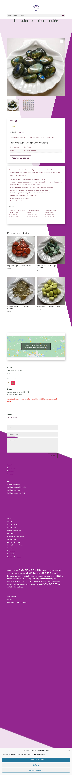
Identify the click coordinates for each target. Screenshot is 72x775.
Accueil (9, 465)
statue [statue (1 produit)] (15, 584)
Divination (10, 533)
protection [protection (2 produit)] (19, 581)
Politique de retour (14, 490)
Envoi (52, 456)
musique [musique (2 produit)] (16, 579)
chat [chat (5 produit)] (59, 570)
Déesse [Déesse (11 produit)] (46, 572)
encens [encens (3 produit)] (55, 573)
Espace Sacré (11, 468)
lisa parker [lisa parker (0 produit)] (44, 576)
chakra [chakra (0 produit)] (43, 570)
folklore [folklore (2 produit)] (10, 576)
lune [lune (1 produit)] (52, 576)
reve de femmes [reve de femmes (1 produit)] (40, 581)
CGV (8, 481)
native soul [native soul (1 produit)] (25, 579)
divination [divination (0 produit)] (23, 573)
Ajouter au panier (20, 158)
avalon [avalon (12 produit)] (23, 569)
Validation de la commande (17, 602)
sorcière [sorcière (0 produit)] (57, 581)
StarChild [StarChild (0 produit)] (9, 584)
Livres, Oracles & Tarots (15, 545)
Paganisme (11, 551)
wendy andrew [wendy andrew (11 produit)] (49, 584)
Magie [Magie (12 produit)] (58, 575)
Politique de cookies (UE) (16, 493)
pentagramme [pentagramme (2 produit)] (45, 579)
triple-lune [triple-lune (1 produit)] (34, 584)
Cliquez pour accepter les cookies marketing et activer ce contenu (36, 347)
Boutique (10, 471)
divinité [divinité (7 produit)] (31, 572)
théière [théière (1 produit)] (21, 584)
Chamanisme (12, 527)
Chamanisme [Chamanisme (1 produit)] (50, 570)
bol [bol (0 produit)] (29, 570)
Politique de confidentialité (16, 487)
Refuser (36, 765)
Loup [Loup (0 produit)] (48, 576)
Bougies (10, 521)
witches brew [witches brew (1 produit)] (18, 587)
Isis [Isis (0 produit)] (40, 576)
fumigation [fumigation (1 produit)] (19, 576)
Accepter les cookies (36, 760)
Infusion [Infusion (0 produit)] (36, 576)
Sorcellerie (11, 554)
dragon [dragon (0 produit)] (38, 573)
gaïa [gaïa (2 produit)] (26, 576)
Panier (9, 599)
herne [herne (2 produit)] (31, 576)
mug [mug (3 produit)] (9, 578)
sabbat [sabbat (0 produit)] (53, 581)
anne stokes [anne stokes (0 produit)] (15, 570)
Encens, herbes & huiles (15, 536)
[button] (69, 750)
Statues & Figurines (14, 557)
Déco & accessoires (14, 530)
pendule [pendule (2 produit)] (34, 579)
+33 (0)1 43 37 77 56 (13, 417)
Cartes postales (12, 524)
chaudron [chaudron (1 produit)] (11, 573)
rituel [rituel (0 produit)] (49, 581)
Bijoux (9, 518)
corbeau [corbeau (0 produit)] (17, 573)
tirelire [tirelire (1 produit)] (27, 584)
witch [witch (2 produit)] (9, 587)
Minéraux (36, 26)
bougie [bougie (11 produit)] (36, 569)
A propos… (10, 474)
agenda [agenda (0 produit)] (9, 570)
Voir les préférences (36, 770)
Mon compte (11, 596)
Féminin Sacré (12, 539)
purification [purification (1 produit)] (29, 581)
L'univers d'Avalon (13, 542)
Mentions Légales (13, 484)
